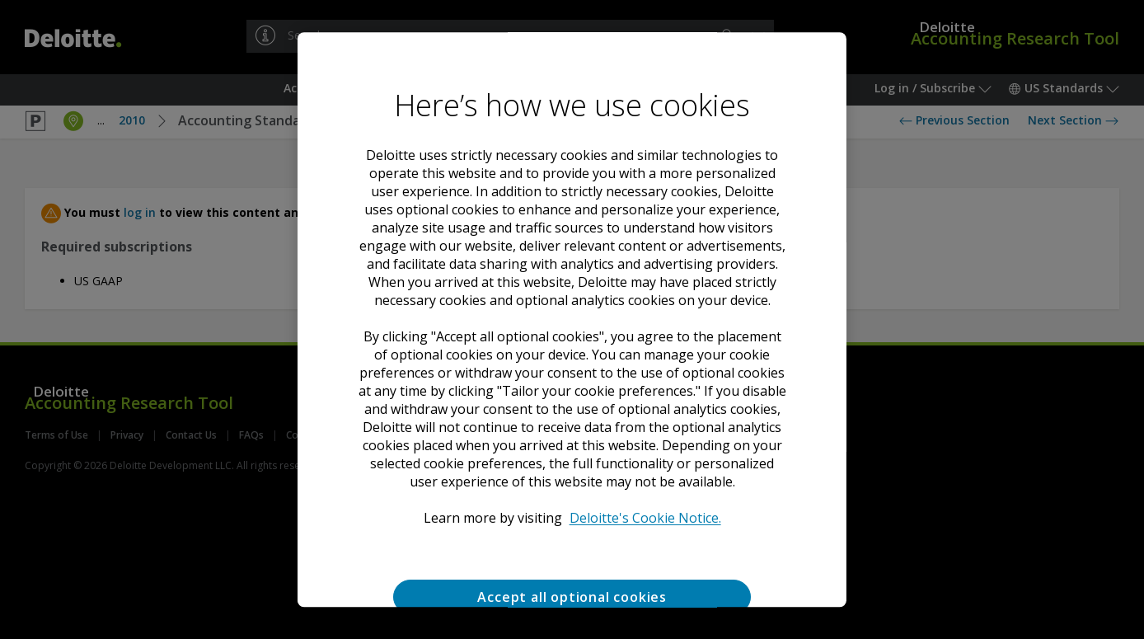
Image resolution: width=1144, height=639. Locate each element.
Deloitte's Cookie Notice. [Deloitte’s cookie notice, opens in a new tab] (644, 518)
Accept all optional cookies (572, 597)
